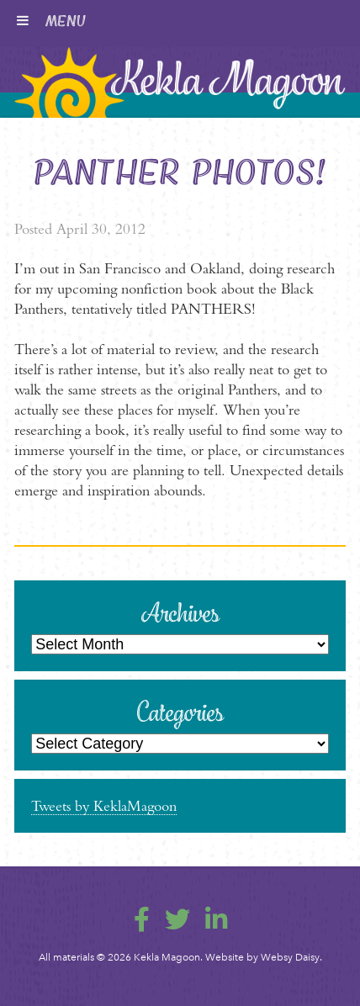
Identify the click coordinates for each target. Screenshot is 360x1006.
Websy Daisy (290, 957)
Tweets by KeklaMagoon (104, 805)
